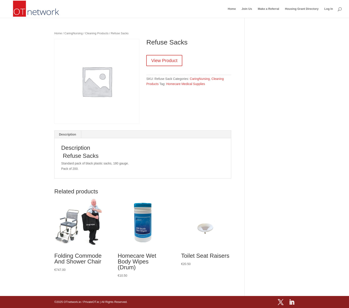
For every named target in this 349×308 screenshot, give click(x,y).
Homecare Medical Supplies (185, 84)
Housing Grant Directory (302, 8)
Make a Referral (268, 8)
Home (232, 8)
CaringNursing (73, 33)
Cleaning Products (96, 33)
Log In (328, 8)
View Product (164, 60)
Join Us (246, 8)
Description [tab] (67, 134)
